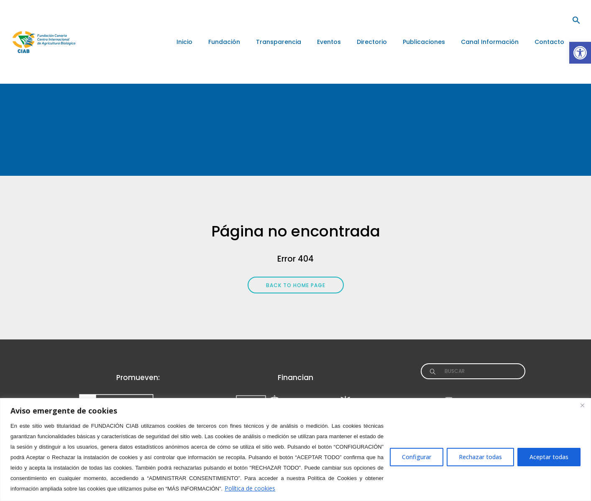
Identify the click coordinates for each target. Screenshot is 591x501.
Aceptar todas (549, 457)
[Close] (582, 405)
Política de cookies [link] (250, 488)
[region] (295, 449)
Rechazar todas (480, 457)
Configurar (416, 457)
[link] (580, 53)
